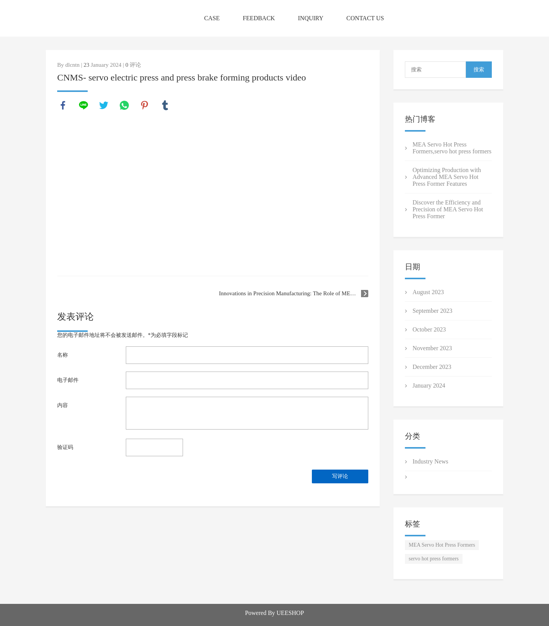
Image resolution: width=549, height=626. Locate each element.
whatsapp (124, 105)
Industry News (430, 461)
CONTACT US (365, 18)
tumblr (165, 105)
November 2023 (432, 348)
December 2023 (432, 367)
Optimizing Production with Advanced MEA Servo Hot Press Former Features (447, 177)
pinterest (144, 105)
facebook (63, 105)
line (83, 105)
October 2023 (429, 329)
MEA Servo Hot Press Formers (442, 545)
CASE (212, 18)
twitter (103, 105)
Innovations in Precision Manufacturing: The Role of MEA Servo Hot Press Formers (293, 293)
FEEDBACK (259, 18)
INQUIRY (311, 18)
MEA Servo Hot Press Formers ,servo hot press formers (452, 147)
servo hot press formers (434, 559)
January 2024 (429, 385)
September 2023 (432, 310)
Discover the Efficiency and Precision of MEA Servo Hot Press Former (448, 209)
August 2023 (428, 292)
